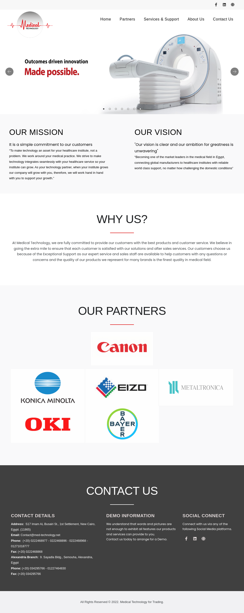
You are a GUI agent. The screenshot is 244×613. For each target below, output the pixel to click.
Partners (127, 19)
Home (105, 19)
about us (196, 19)
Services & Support (161, 19)
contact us (223, 19)
